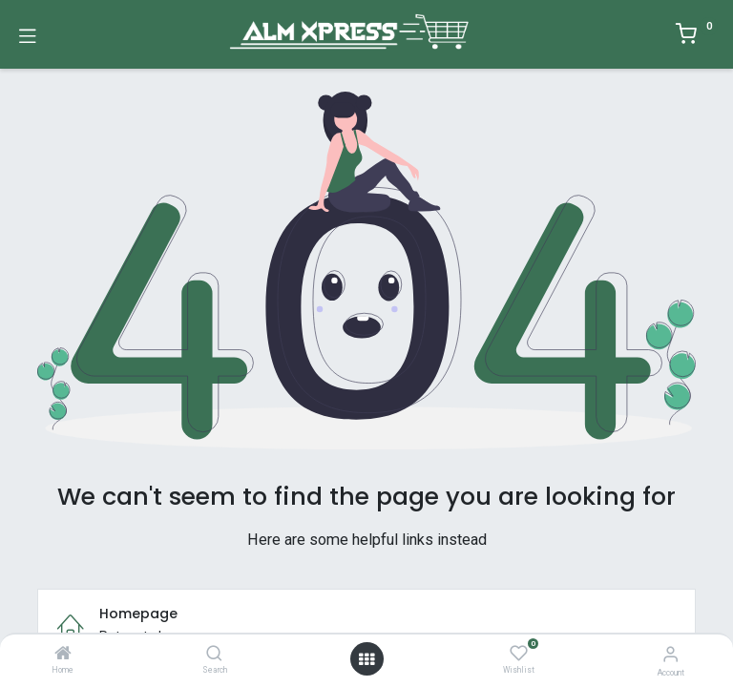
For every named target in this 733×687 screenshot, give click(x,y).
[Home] (63, 654)
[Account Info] (670, 654)
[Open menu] (366, 659)
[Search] (214, 654)
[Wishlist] (518, 653)
